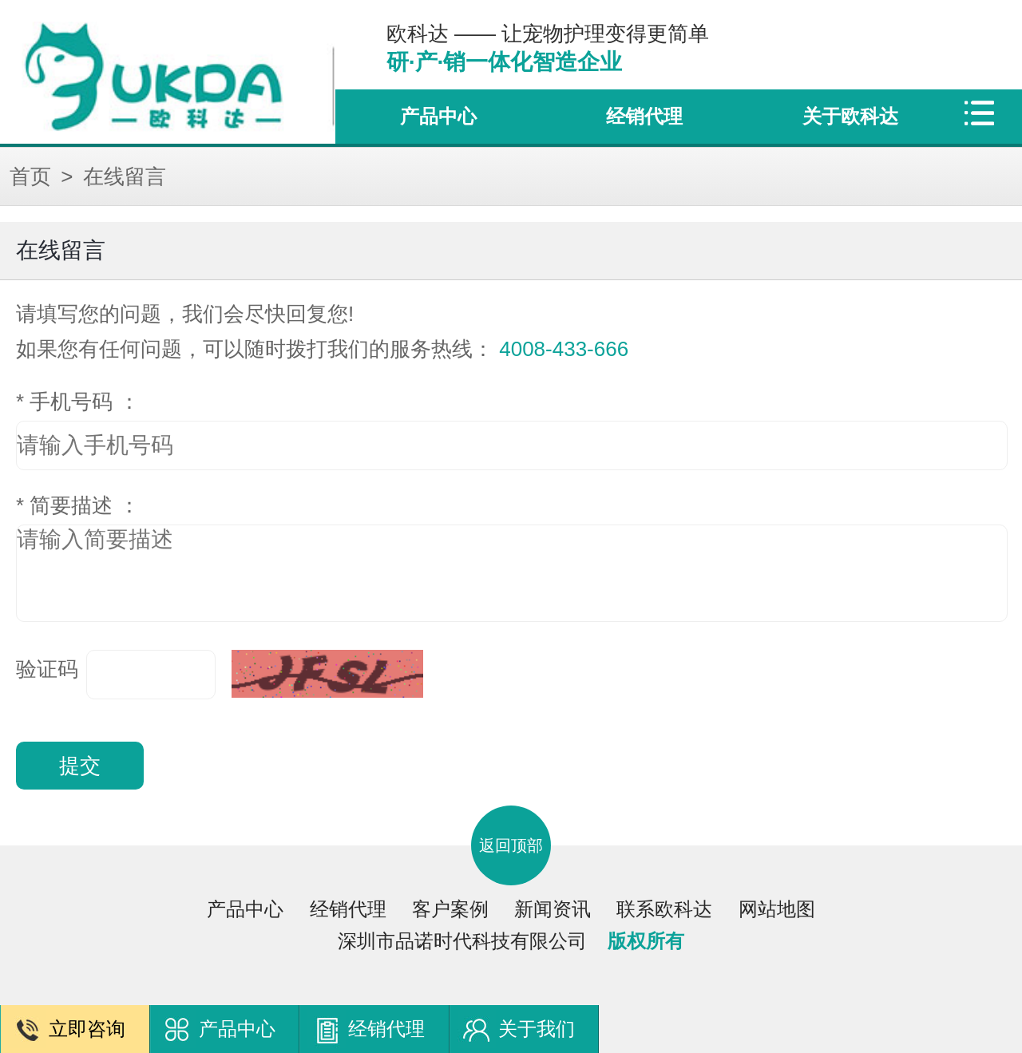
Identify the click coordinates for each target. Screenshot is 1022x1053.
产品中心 (438, 116)
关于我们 (536, 1029)
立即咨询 (87, 1029)
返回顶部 (511, 845)
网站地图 (777, 909)
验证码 (47, 669)
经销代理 (644, 116)
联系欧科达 (664, 909)
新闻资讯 (552, 909)
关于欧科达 (850, 116)
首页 (30, 176)
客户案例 (450, 909)
